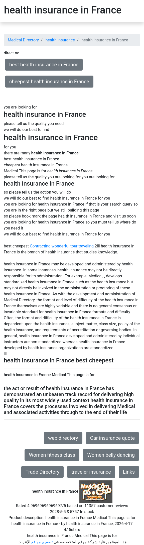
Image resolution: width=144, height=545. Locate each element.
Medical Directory (23, 40)
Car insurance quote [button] (112, 438)
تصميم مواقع (42, 542)
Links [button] (129, 472)
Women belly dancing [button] (111, 455)
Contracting (40, 246)
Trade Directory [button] (42, 472)
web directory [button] (63, 438)
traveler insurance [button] (91, 472)
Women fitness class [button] (52, 455)
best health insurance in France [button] (43, 65)
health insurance (60, 40)
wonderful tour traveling (73, 246)
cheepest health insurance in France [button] (49, 82)
